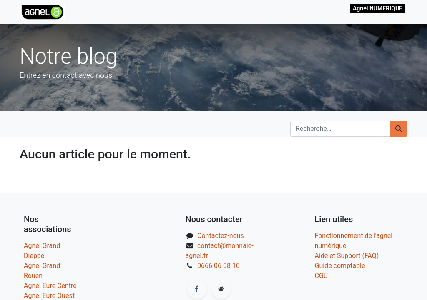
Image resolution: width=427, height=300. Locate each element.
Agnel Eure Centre (50, 286)
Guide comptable (340, 266)
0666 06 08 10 (218, 266)
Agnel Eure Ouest (49, 296)
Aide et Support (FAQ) (347, 256)
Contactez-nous (220, 236)
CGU (321, 276)
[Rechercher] (398, 129)
